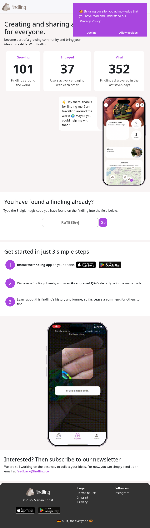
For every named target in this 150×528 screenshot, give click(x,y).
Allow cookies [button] (128, 32)
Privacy (82, 502)
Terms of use (86, 493)
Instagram (121, 493)
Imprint (82, 497)
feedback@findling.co (33, 471)
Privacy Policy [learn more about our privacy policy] (90, 21)
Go (103, 222)
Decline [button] (91, 32)
